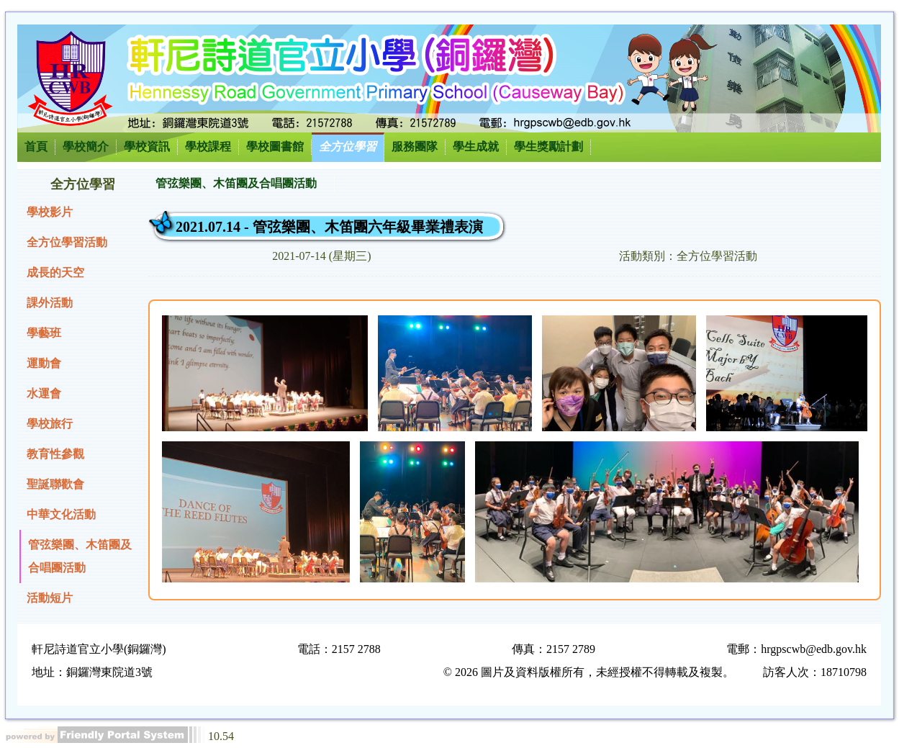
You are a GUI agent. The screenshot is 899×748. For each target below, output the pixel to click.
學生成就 (476, 146)
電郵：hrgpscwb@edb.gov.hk (796, 649)
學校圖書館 (275, 146)
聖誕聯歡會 (55, 484)
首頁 (36, 146)
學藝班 (44, 333)
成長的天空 (55, 272)
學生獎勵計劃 (548, 146)
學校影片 (50, 212)
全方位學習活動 (67, 242)
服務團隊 (415, 146)
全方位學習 (347, 146)
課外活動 (50, 303)
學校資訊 (147, 146)
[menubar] (241, 184)
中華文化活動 (61, 514)
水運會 (44, 393)
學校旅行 (50, 424)
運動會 (44, 363)
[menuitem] (241, 183)
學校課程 (208, 146)
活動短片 (50, 598)
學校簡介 (86, 146)
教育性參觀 (55, 454)
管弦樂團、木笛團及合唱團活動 (80, 556)
